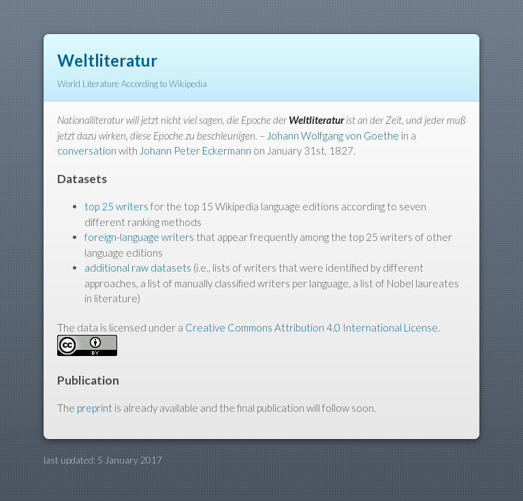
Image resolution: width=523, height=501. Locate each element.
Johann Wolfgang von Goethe (333, 135)
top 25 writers (116, 206)
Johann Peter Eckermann (195, 150)
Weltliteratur (107, 60)
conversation (86, 150)
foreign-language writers (139, 237)
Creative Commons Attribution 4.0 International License (311, 327)
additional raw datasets (137, 267)
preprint (94, 408)
